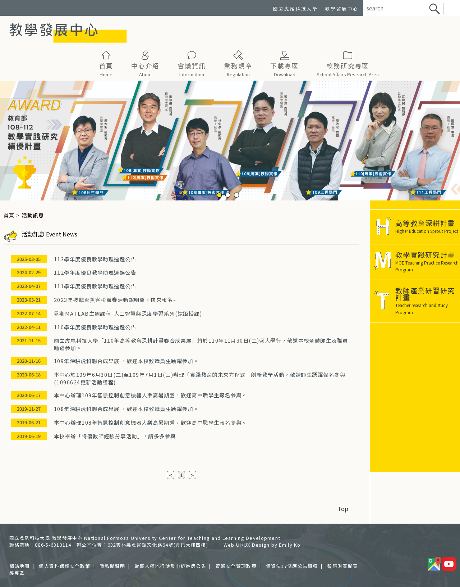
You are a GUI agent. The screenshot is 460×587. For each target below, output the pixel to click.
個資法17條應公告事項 (292, 566)
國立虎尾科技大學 (295, 8)
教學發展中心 (341, 8)
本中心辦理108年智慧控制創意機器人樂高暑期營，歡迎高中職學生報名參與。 (150, 422)
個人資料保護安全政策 (64, 566)
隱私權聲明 (112, 566)
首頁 (9, 215)
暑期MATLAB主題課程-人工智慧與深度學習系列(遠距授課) (128, 313)
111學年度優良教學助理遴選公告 (95, 286)
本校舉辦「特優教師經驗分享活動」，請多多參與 (115, 436)
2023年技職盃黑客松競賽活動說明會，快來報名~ (115, 299)
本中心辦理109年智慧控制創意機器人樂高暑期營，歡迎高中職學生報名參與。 (150, 395)
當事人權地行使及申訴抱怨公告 (170, 566)
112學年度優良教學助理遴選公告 (95, 272)
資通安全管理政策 (236, 566)
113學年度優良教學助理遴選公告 (95, 259)
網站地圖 (19, 566)
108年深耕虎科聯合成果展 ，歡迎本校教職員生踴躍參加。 (126, 408)
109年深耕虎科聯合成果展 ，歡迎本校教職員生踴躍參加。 (126, 361)
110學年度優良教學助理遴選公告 (95, 327)
